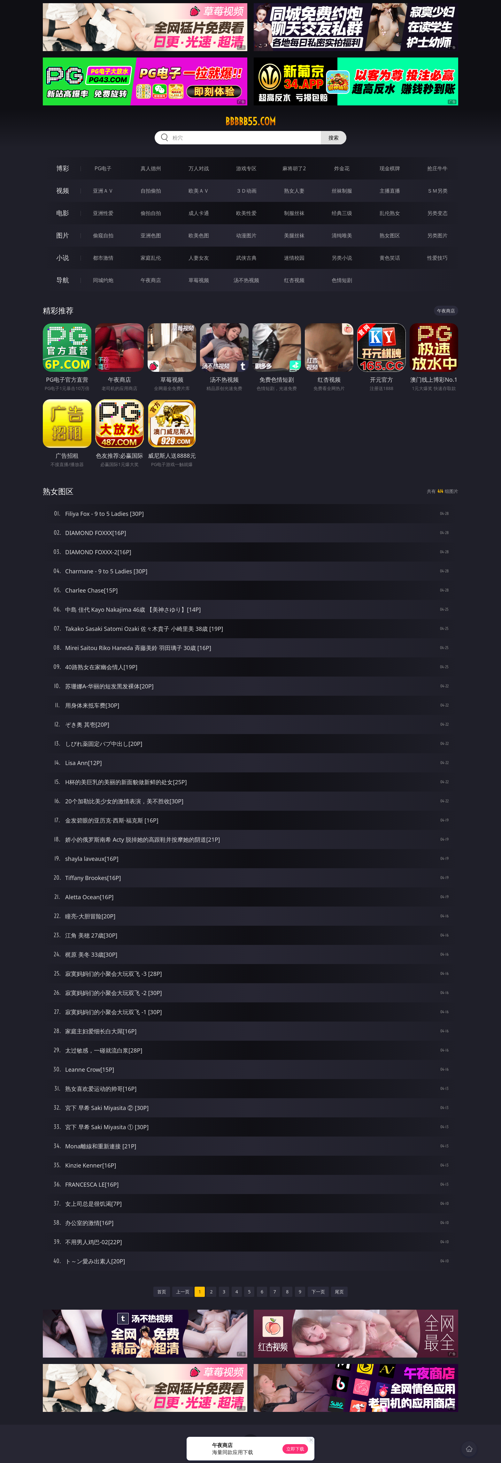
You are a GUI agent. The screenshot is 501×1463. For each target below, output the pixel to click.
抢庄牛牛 (437, 168)
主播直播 (390, 190)
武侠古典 (246, 257)
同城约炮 (103, 280)
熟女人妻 (294, 190)
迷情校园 (294, 257)
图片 (62, 235)
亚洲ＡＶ (103, 190)
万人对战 (199, 168)
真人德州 (151, 168)
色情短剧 (342, 280)
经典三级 (342, 213)
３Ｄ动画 (246, 190)
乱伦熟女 (390, 213)
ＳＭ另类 (437, 190)
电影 (62, 213)
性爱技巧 (437, 257)
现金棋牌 (390, 168)
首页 (161, 1292)
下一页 (318, 1292)
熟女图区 (390, 235)
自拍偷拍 (151, 190)
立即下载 (295, 1449)
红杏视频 (294, 280)
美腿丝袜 (294, 235)
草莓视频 (199, 280)
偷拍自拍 (151, 213)
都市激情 (103, 257)
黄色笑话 (390, 257)
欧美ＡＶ (199, 190)
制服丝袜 (294, 213)
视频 (62, 190)
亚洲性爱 (103, 213)
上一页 (182, 1292)
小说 (62, 257)
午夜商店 (151, 280)
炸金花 (342, 168)
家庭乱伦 (151, 257)
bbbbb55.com (250, 121)
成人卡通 (199, 213)
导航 (62, 280)
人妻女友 (199, 257)
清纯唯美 (342, 235)
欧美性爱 (246, 213)
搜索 (333, 137)
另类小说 (342, 257)
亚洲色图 (151, 235)
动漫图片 (246, 235)
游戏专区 (246, 168)
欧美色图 (199, 235)
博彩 (62, 168)
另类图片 (437, 235)
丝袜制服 (342, 190)
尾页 (339, 1292)
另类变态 (437, 213)
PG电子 (103, 168)
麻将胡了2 (294, 168)
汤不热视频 (246, 280)
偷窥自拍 (103, 235)
